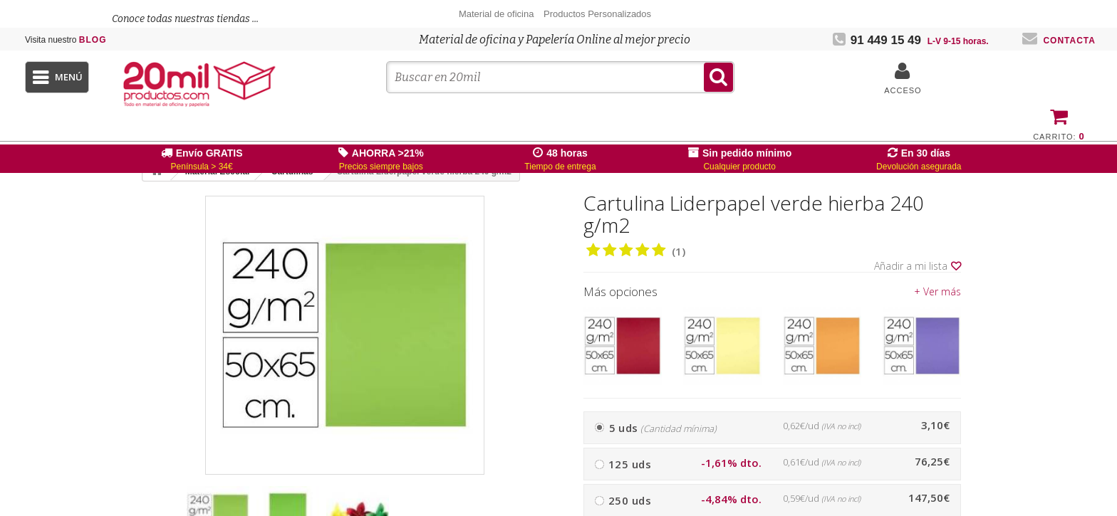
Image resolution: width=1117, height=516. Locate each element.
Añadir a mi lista (917, 266)
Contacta (1059, 41)
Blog (66, 40)
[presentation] (530, 513)
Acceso (902, 90)
